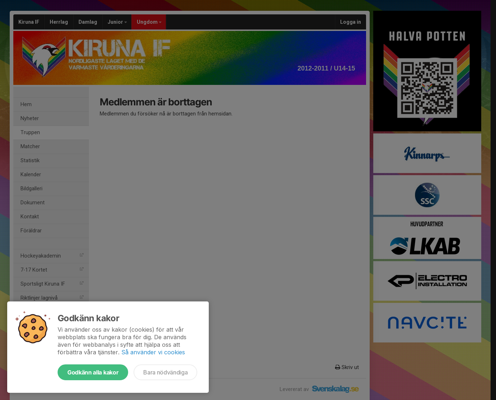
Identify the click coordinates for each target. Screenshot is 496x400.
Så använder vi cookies (153, 352)
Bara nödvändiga (165, 372)
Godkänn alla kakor (92, 372)
